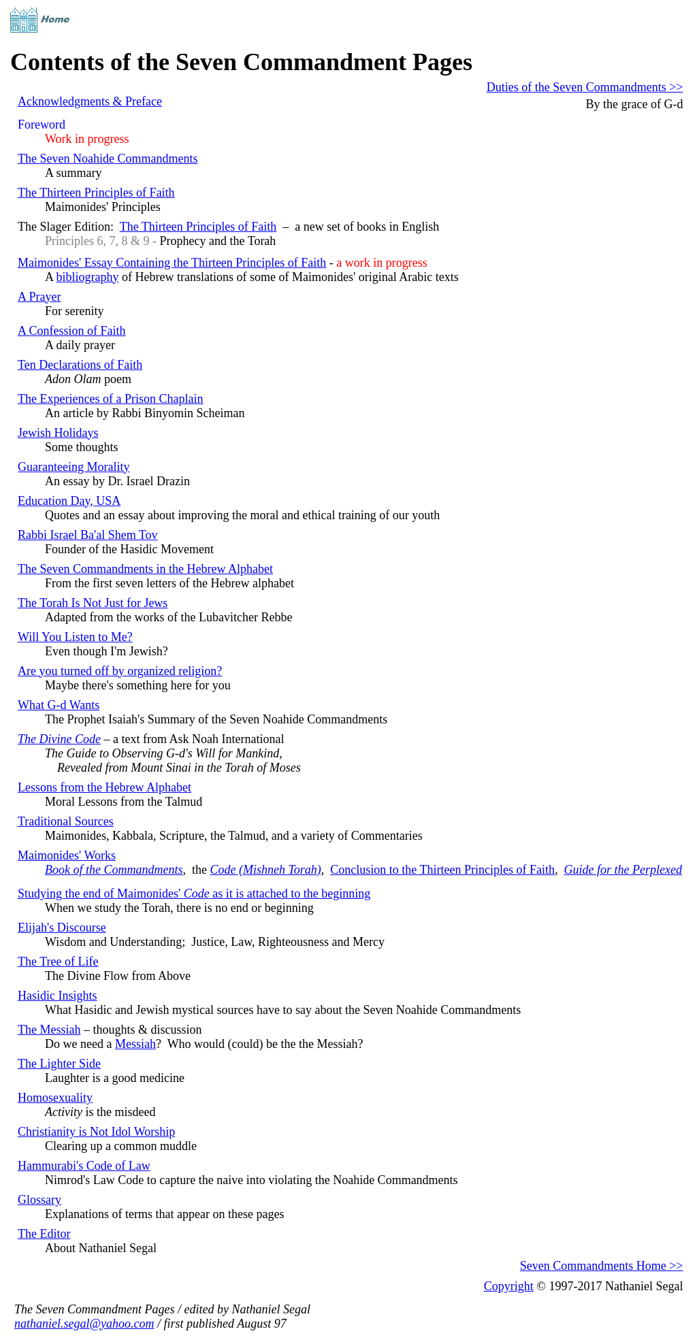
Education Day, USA (69, 501)
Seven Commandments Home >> (601, 1266)
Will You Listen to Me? (75, 637)
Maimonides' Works (67, 855)
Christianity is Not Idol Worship (96, 1131)
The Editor (44, 1234)
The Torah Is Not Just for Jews (92, 603)
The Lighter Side (59, 1063)
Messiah (135, 1044)
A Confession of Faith (72, 331)
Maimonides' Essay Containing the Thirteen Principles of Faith (172, 262)
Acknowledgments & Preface (90, 101)
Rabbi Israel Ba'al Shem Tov (88, 535)
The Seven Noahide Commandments (107, 158)
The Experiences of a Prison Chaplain (110, 399)
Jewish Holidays (58, 433)
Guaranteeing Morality (73, 467)
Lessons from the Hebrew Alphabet (104, 787)
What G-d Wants (58, 705)
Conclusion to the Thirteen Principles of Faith (442, 869)
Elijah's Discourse (62, 927)
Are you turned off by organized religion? (120, 671)
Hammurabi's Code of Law (84, 1166)
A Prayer (39, 297)
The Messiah (49, 1029)
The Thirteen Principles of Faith (96, 192)
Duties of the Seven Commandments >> (585, 87)
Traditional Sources (66, 821)
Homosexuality (55, 1097)
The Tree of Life (58, 961)
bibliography (87, 277)
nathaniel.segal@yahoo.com (84, 1323)
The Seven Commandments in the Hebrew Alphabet (145, 569)
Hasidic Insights (57, 995)
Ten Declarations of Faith (80, 365)
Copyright (509, 1286)
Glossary (39, 1200)
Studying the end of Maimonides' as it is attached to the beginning (194, 893)
